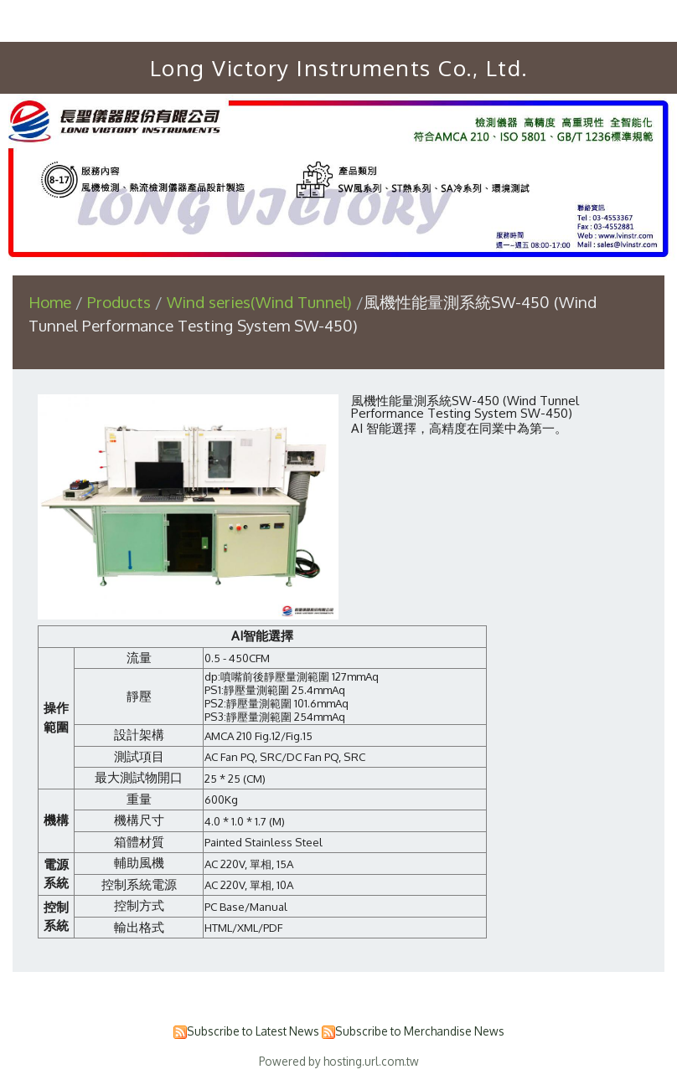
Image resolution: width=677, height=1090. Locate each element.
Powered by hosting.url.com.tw (339, 1061)
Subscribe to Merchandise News (419, 1031)
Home (49, 301)
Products (121, 301)
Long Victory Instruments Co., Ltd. (339, 67)
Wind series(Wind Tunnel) (259, 301)
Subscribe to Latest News (253, 1031)
